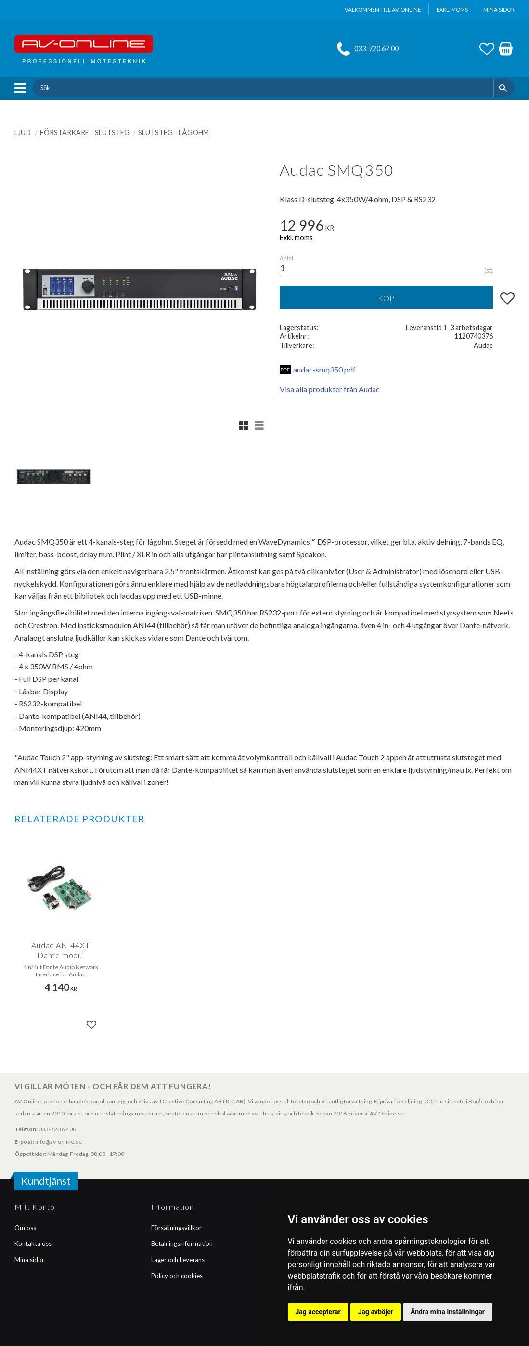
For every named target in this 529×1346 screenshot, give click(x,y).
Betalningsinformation (182, 1243)
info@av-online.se (58, 1141)
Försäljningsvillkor (176, 1227)
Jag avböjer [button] (375, 1312)
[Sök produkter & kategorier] (263, 87)
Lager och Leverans (178, 1260)
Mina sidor (29, 1260)
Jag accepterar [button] (318, 1312)
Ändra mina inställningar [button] (448, 1312)
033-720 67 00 (376, 48)
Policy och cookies (177, 1276)
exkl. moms (452, 9)
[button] (22, 88)
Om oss (25, 1227)
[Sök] (504, 87)
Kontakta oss (33, 1243)
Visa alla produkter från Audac (330, 389)
